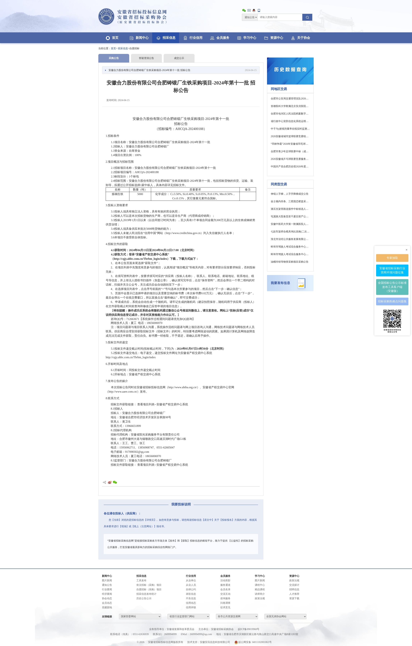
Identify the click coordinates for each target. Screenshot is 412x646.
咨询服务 (225, 598)
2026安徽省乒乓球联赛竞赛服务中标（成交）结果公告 (290, 159)
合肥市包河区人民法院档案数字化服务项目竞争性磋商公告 (290, 113)
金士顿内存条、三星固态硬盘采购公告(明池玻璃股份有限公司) (290, 201)
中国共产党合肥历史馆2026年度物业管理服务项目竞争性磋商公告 (290, 166)
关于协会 (300, 38)
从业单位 (191, 580)
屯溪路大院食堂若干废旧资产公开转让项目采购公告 (290, 216)
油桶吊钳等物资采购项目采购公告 (289, 261)
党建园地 (107, 607)
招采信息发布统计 (146, 594)
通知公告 (107, 585)
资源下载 (294, 598)
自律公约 (191, 589)
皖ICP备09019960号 (248, 629)
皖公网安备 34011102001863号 (253, 642)
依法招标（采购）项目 (148, 585)
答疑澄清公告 (146, 58)
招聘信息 (294, 589)
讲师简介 (260, 594)
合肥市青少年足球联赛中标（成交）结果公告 (290, 151)
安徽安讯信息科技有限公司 (215, 642)
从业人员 (191, 585)
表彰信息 (191, 594)
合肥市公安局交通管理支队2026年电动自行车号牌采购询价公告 (290, 98)
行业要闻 (107, 589)
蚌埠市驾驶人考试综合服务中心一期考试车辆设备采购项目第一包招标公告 (290, 254)
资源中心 (273, 38)
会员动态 (107, 603)
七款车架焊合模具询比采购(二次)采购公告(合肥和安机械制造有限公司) (290, 231)
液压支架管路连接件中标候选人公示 (290, 209)
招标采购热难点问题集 (392, 301)
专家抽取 (392, 257)
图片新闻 (107, 580)
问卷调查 (225, 603)
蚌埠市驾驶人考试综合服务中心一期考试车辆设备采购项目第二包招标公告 (290, 246)
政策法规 (260, 598)
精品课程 (260, 589)
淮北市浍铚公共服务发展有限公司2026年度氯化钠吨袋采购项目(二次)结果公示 (290, 239)
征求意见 (225, 607)
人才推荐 (294, 594)
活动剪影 (225, 580)
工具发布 (141, 580)
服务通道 (225, 585)
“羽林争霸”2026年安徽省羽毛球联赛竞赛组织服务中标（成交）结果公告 (290, 144)
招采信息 (165, 38)
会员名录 (225, 589)
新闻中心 (139, 38)
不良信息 (191, 598)
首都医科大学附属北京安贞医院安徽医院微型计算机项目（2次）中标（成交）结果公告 (290, 106)
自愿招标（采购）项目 (148, 589)
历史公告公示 (143, 598)
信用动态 (191, 603)
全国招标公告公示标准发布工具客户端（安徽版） (392, 286)
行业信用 (192, 38)
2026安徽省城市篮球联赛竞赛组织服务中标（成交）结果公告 (290, 136)
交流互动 (225, 594)
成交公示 (179, 58)
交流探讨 (294, 585)
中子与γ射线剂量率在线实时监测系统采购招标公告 (290, 128)
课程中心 (260, 585)
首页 (111, 38)
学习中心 (246, 38)
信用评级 (191, 607)
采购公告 (114, 58)
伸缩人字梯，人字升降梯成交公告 (289, 194)
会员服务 (219, 38)
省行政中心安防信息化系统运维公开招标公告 (290, 121)
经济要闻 (107, 594)
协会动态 (107, 598)
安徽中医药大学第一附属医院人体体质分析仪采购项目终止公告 (290, 224)
